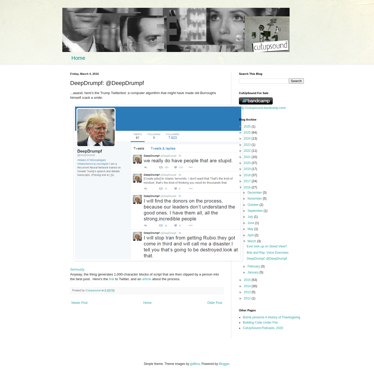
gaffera (195, 364)
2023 (248, 145)
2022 (248, 151)
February (254, 266)
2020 (248, 163)
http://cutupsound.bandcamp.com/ (262, 108)
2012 (248, 298)
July (251, 217)
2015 (248, 280)
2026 (248, 126)
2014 (248, 286)
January (253, 272)
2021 (248, 157)
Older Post (214, 303)
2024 (248, 138)
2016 (248, 187)
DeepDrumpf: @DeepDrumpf (267, 258)
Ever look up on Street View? (267, 246)
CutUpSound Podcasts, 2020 (263, 328)
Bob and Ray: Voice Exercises (268, 252)
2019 (248, 169)
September (256, 211)
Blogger (224, 364)
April (251, 235)
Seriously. (77, 269)
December (255, 192)
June (251, 223)
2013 (248, 292)
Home (78, 58)
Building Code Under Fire (260, 322)
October (253, 205)
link (111, 279)
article (146, 279)
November (255, 198)
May (251, 229)
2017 (248, 181)
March (252, 241)
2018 (248, 175)
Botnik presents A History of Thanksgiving (271, 317)
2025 (248, 132)
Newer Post (79, 303)
